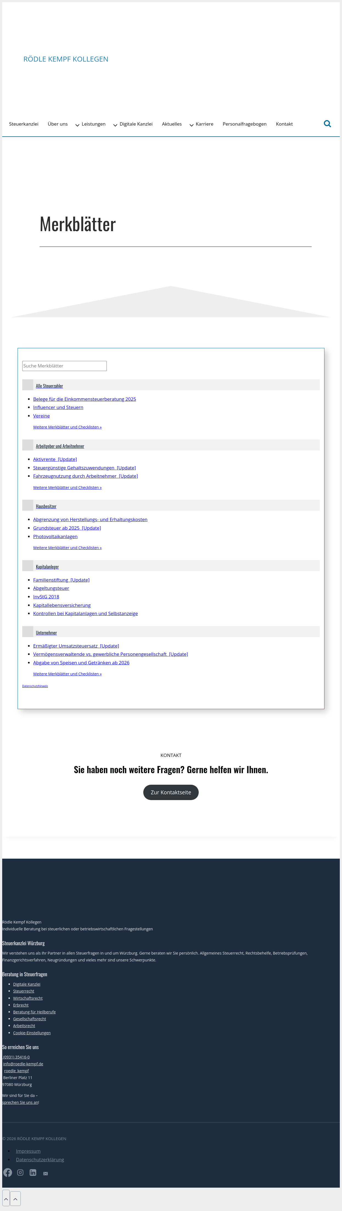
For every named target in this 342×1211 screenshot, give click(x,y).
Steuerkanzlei (23, 124)
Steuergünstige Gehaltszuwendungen (84, 468)
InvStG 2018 (46, 596)
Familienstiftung (61, 580)
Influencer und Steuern (58, 407)
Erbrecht (21, 1005)
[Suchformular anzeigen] (327, 124)
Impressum (28, 1151)
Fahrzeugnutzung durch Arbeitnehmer (85, 476)
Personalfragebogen (245, 124)
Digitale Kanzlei (136, 124)
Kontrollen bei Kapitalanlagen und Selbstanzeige (85, 613)
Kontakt (284, 124)
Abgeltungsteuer (51, 588)
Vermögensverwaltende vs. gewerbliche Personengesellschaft (110, 654)
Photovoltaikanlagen (55, 536)
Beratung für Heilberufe (34, 1011)
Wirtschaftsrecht (28, 998)
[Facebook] (7, 1173)
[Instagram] (20, 1173)
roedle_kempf (16, 1070)
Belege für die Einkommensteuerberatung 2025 (84, 399)
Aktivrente (55, 459)
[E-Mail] (45, 1173)
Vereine (41, 416)
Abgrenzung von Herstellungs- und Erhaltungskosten (90, 519)
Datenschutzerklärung (40, 1159)
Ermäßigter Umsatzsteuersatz (76, 646)
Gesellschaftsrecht (29, 1018)
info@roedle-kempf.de (23, 1063)
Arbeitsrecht (24, 1025)
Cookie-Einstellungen (32, 1032)
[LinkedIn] (32, 1173)
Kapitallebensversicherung (62, 605)
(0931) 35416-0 (16, 1057)
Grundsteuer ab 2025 (67, 528)
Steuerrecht (23, 991)
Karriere (204, 124)
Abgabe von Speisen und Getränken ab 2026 (81, 662)
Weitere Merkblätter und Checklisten (67, 427)
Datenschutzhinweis (35, 686)
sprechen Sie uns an (20, 1102)
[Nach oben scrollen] (6, 1198)
